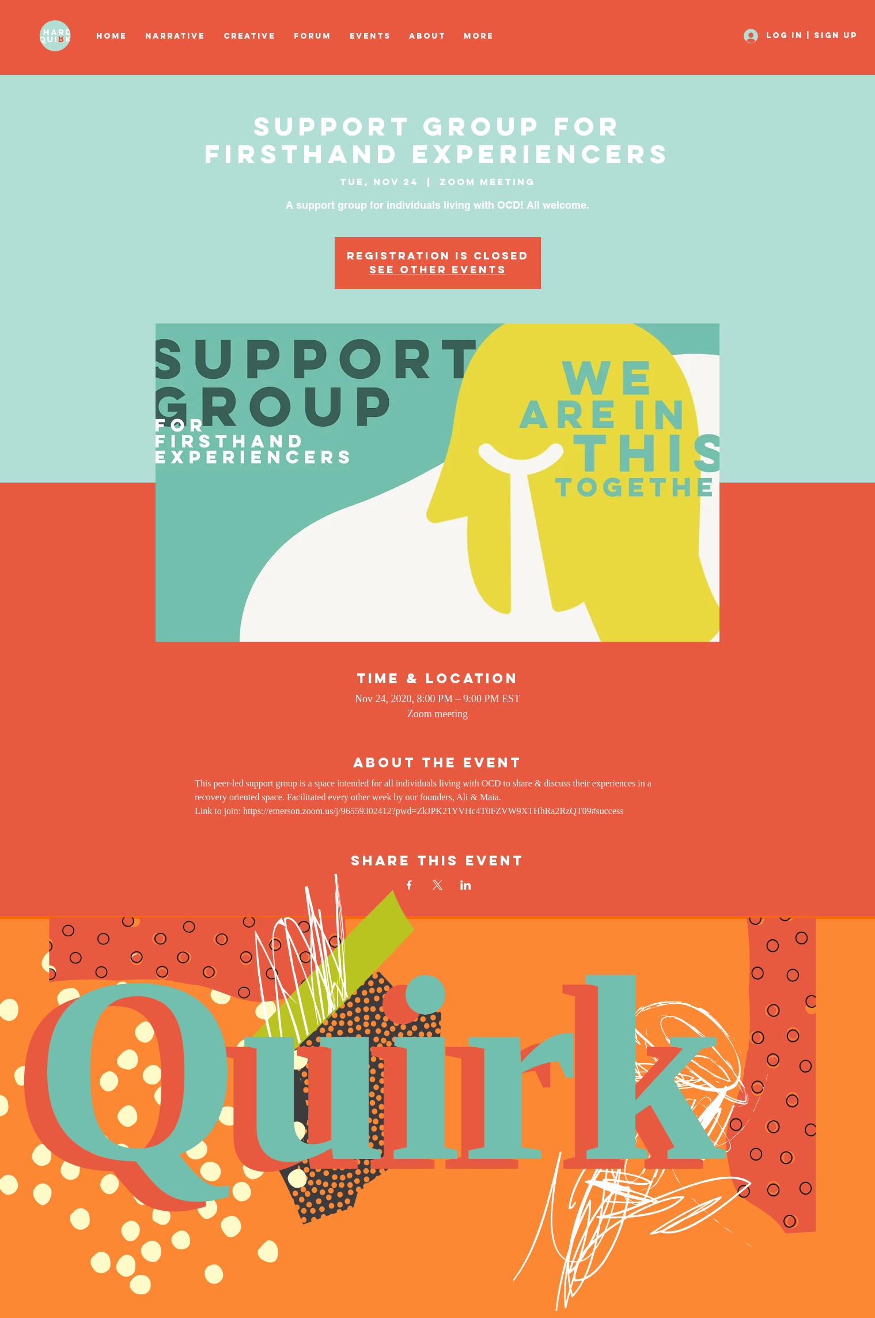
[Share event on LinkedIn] (465, 885)
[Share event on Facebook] (409, 885)
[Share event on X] (437, 885)
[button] (250, 36)
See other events (437, 269)
